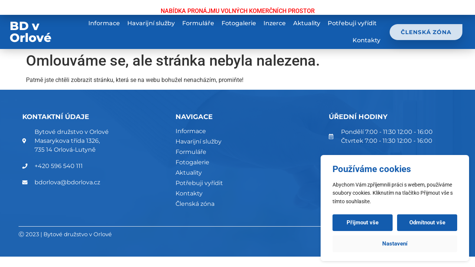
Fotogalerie (239, 23)
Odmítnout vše (427, 222)
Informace (104, 23)
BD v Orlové (31, 32)
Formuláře (198, 23)
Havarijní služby (151, 23)
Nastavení (394, 243)
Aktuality (306, 23)
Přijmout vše (363, 222)
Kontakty (366, 40)
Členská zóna (195, 203)
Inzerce (274, 23)
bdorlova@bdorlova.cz (67, 182)
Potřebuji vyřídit (352, 23)
